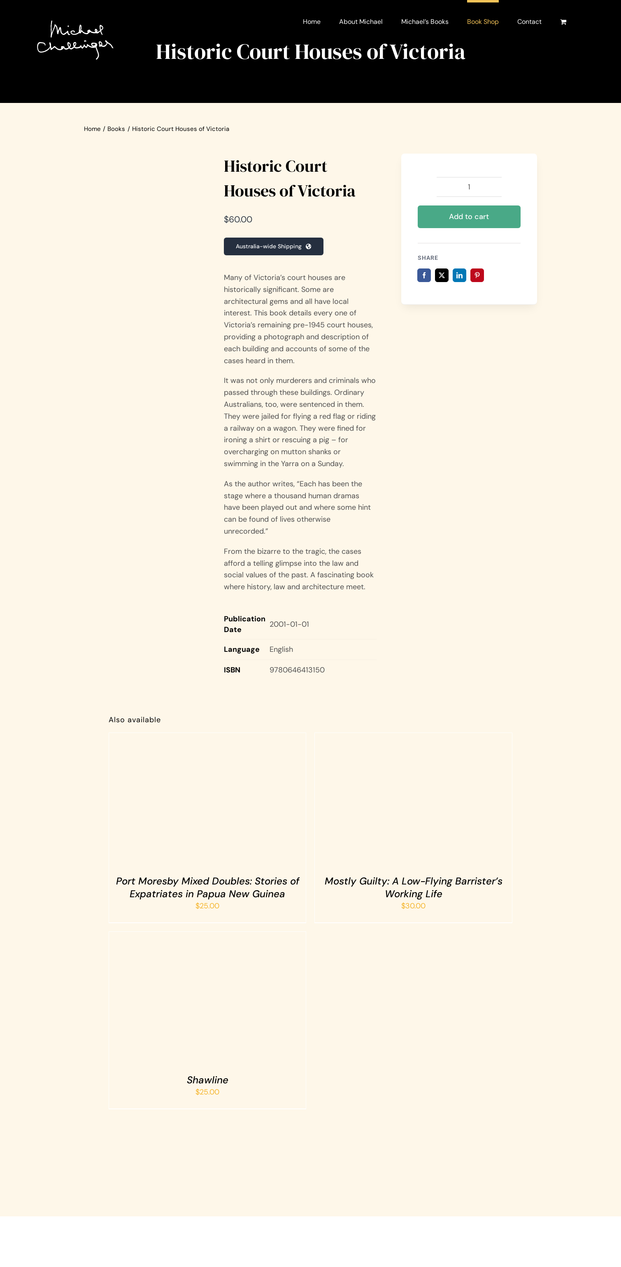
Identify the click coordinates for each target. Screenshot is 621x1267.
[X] (442, 275)
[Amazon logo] (182, 1176)
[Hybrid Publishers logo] (268, 1176)
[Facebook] (424, 275)
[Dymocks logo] (438, 1176)
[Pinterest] (477, 275)
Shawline (207, 1079)
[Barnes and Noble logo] (353, 1176)
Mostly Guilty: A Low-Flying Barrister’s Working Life (413, 887)
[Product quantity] (469, 187)
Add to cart (469, 217)
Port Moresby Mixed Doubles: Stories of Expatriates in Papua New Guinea (207, 887)
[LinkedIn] (459, 275)
